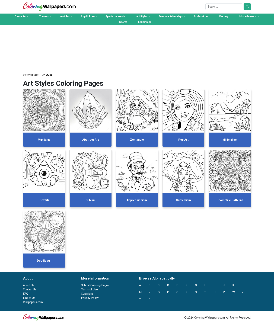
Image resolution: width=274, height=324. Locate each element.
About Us (28, 285)
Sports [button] (123, 22)
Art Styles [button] (142, 16)
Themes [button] (44, 16)
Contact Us (29, 289)
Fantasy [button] (224, 16)
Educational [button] (145, 22)
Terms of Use (89, 289)
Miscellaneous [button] (248, 16)
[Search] (223, 6)
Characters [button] (21, 16)
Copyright (87, 293)
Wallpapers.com (33, 302)
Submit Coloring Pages (95, 285)
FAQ (25, 293)
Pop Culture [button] (88, 16)
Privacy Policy (90, 298)
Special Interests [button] (116, 16)
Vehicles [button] (65, 16)
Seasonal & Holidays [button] (171, 16)
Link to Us (29, 298)
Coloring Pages (31, 74)
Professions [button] (201, 16)
